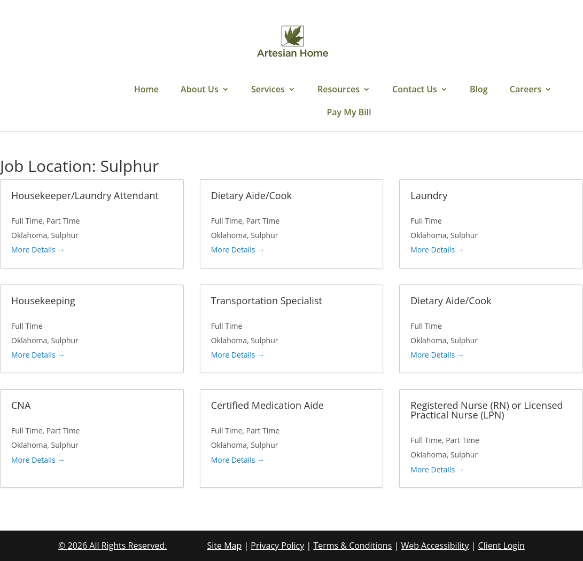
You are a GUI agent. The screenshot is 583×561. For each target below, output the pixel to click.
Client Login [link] (501, 545)
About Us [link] (200, 90)
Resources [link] (338, 90)
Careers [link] (525, 90)
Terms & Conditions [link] (352, 545)
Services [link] (268, 90)
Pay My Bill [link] (349, 113)
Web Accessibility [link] (435, 545)
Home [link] (146, 90)
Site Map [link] (224, 545)
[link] (293, 42)
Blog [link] (479, 90)
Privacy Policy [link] (277, 545)
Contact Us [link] (414, 90)
